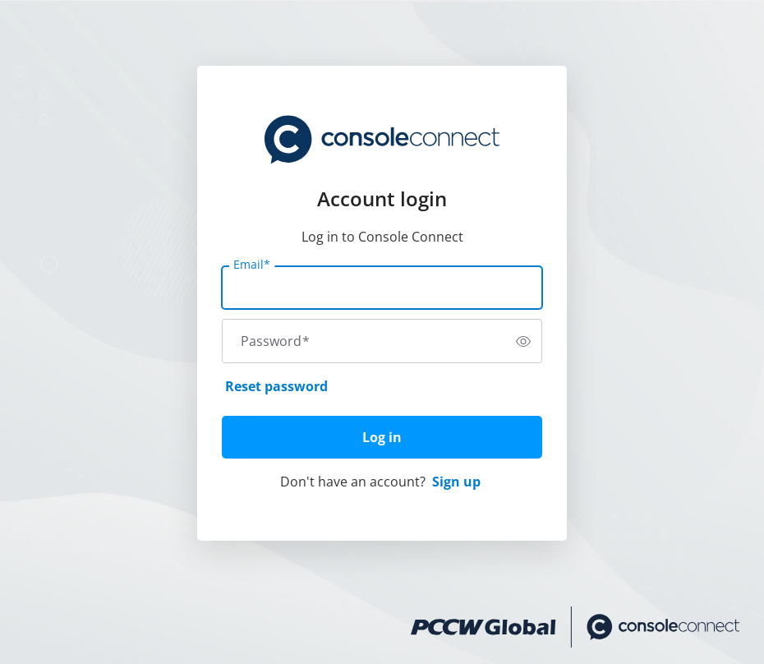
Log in (382, 437)
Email (251, 264)
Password (275, 341)
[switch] (523, 341)
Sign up (456, 482)
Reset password (276, 386)
